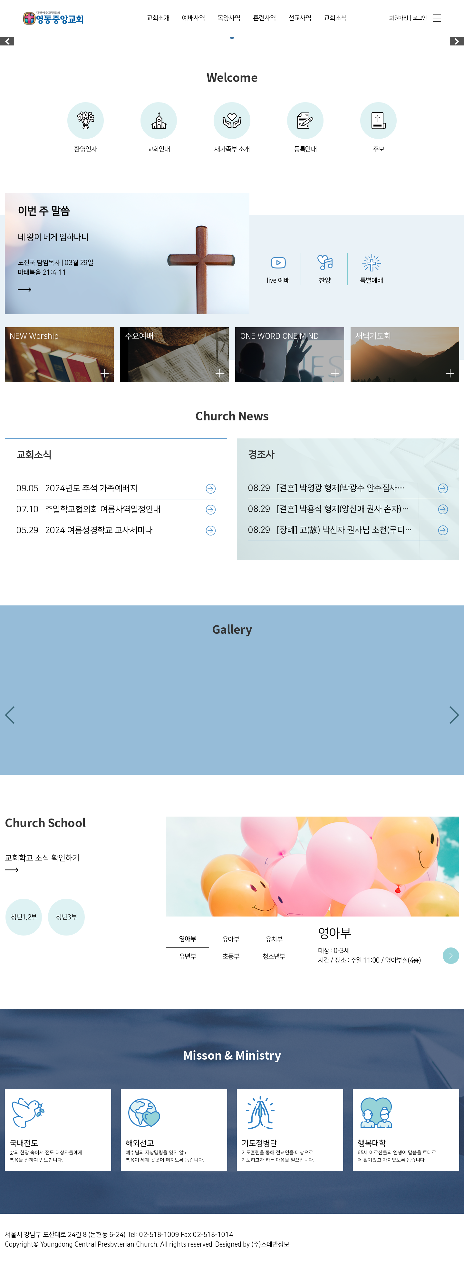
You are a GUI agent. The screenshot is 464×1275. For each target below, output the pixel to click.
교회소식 (335, 18)
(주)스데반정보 (270, 1254)
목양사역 (229, 18)
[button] (10, 722)
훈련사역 (264, 18)
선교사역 (299, 18)
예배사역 (193, 18)
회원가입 (398, 18)
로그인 (420, 18)
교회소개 (158, 18)
